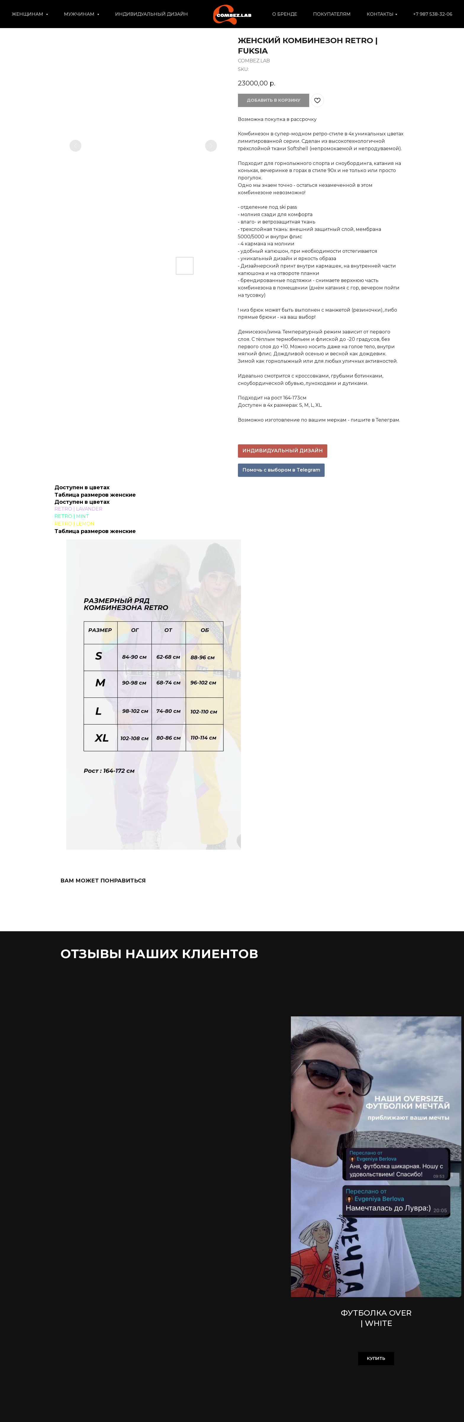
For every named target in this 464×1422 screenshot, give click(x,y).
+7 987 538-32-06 (432, 14)
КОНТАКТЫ (380, 14)
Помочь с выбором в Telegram (281, 470)
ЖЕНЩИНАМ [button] (28, 14)
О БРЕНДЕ (284, 14)
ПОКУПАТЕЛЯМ (332, 14)
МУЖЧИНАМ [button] (80, 14)
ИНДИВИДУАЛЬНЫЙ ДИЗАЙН (151, 14)
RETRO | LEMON (74, 524)
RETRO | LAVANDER (78, 509)
